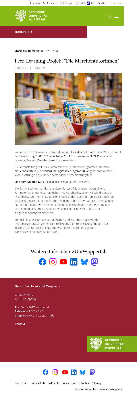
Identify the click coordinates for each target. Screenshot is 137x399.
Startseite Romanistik (29, 51)
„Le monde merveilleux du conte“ (68, 152)
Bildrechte (53, 383)
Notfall (82, 3)
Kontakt (20, 324)
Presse (65, 383)
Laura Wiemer (104, 152)
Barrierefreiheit (81, 383)
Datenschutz (38, 383)
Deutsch (117, 3)
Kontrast (36, 3)
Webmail (69, 3)
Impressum (21, 383)
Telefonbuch (52, 3)
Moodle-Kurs (35, 182)
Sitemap (97, 383)
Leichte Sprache (98, 3)
